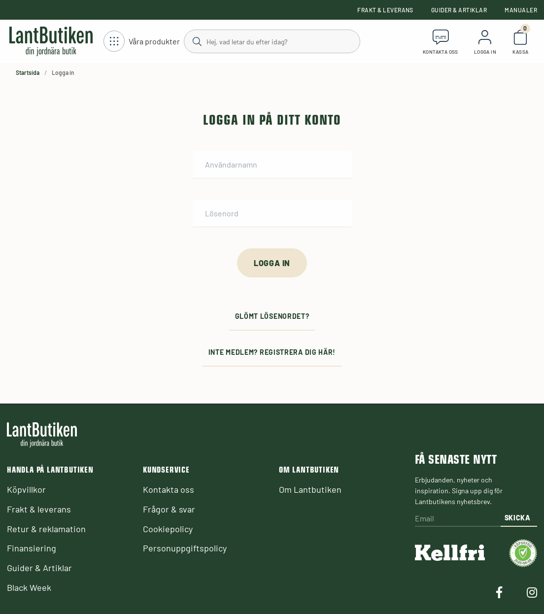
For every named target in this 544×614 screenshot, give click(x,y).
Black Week (29, 587)
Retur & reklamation (46, 528)
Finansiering (31, 548)
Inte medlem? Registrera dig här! (272, 352)
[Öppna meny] (141, 42)
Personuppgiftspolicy (185, 548)
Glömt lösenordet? (272, 316)
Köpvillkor (26, 489)
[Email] (458, 519)
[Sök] (272, 41)
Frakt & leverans (385, 9)
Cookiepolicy (168, 528)
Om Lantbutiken (310, 489)
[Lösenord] (272, 213)
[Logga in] (272, 262)
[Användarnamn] (272, 164)
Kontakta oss (168, 489)
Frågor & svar (169, 509)
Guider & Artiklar (459, 9)
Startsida (27, 72)
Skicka (518, 517)
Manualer (521, 9)
